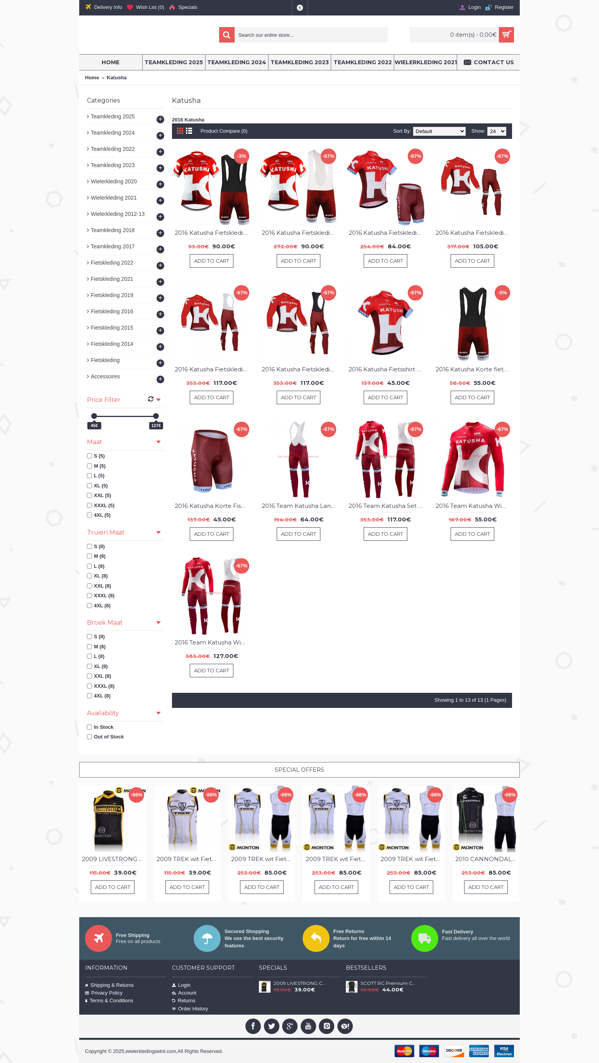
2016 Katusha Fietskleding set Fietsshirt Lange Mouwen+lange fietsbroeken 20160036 (474, 232)
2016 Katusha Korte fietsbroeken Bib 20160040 (474, 369)
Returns (184, 1000)
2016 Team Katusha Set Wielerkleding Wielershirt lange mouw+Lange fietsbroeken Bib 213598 (387, 505)
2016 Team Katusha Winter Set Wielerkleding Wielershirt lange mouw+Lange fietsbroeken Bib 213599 (213, 642)
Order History (190, 1009)
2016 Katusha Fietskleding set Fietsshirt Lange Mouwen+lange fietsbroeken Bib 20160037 (300, 369)
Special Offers (299, 769)
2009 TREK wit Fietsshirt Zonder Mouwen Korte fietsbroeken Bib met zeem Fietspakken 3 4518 (338, 859)
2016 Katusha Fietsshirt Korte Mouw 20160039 (387, 369)
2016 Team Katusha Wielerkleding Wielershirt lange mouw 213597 (474, 505)
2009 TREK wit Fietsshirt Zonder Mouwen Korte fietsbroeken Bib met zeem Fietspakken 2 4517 (263, 859)
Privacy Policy (104, 993)
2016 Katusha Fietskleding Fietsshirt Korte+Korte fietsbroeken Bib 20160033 (300, 232)
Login (181, 985)
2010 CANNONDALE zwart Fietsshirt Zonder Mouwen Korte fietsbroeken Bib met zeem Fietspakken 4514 (487, 859)
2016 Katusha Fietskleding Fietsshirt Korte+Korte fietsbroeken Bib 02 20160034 (213, 232)
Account (184, 993)
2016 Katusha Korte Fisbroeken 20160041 (213, 505)
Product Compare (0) (224, 131)
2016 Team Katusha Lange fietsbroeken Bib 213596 (300, 505)
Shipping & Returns (109, 985)
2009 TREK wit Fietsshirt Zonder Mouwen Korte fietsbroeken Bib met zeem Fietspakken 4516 (413, 859)
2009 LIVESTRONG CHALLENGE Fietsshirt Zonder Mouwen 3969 (114, 859)
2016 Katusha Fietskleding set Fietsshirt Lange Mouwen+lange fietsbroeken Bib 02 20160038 (213, 369)
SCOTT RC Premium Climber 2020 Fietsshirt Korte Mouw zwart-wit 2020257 (388, 983)
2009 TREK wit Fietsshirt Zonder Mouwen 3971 (189, 859)
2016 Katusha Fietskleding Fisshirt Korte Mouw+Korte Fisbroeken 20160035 (387, 232)
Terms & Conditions (109, 1000)
